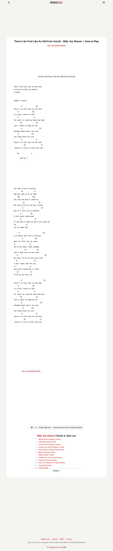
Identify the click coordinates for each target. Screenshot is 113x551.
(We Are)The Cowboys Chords (49, 439)
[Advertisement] (56, 20)
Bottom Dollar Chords (46, 455)
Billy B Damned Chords (47, 452)
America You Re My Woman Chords (51, 447)
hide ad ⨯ (23, 158)
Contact (54, 539)
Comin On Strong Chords (48, 460)
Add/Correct (45, 539)
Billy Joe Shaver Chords (56, 45)
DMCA (62, 539)
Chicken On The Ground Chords (50, 457)
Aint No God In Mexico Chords (49, 444)
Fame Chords (43, 468)
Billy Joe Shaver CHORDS (31, 371)
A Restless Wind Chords (47, 442)
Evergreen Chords (45, 465)
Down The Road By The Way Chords (52, 463)
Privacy (69, 539)
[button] (9, 2)
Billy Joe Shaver (46, 435)
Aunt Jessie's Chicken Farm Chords (51, 450)
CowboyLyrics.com (55, 547)
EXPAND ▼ (56, 471)
